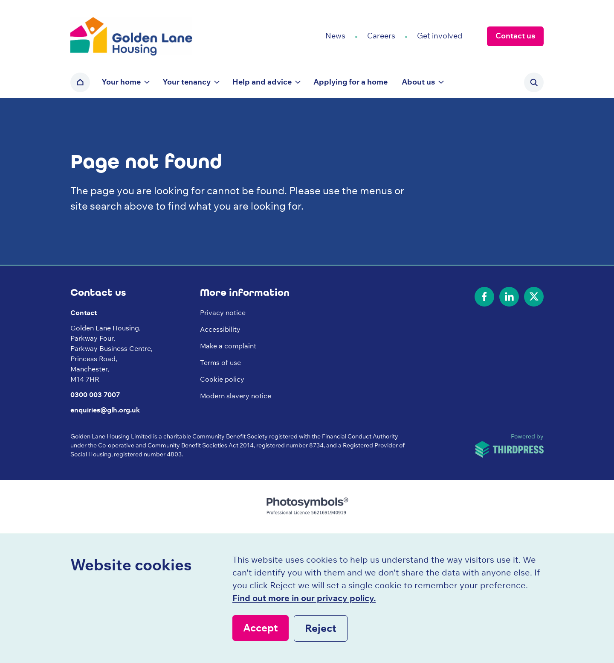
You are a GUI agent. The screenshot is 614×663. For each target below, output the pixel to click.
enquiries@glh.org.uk (105, 409)
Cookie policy (222, 379)
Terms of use (220, 362)
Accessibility (220, 329)
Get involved (439, 36)
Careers (381, 36)
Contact (83, 312)
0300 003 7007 (95, 394)
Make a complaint (228, 345)
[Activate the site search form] (534, 82)
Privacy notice (223, 312)
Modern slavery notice (235, 395)
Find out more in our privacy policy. (304, 598)
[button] (125, 82)
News (335, 36)
